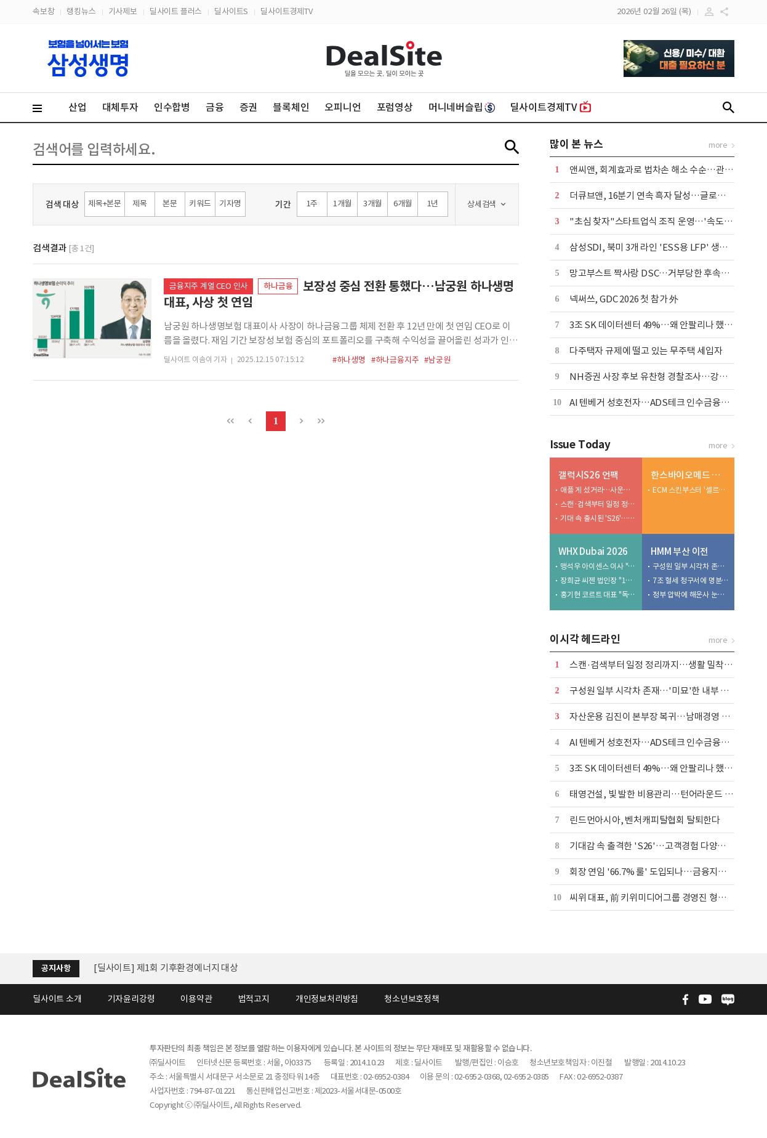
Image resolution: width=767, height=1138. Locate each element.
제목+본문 (104, 203)
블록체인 (291, 107)
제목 (139, 203)
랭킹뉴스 (80, 11)
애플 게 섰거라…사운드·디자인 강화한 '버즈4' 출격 (598, 490)
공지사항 (55, 968)
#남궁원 (437, 360)
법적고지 (254, 998)
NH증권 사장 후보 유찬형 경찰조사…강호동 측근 (662, 376)
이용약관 (196, 998)
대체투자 (120, 107)
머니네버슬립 (461, 107)
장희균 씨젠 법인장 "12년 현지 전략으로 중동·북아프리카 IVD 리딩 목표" (598, 580)
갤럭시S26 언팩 (588, 475)
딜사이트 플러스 (176, 11)
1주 (312, 203)
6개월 (402, 203)
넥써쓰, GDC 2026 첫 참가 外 (623, 299)
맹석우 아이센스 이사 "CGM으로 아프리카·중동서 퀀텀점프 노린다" (598, 566)
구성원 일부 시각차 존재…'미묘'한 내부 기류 (691, 566)
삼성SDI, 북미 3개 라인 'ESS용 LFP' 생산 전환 (658, 247)
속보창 (43, 11)
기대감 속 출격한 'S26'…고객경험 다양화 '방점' (659, 846)
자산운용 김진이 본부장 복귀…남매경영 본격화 (658, 716)
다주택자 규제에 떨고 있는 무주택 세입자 (646, 351)
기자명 (230, 203)
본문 (170, 203)
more (718, 145)
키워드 (200, 203)
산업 (77, 107)
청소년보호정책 (412, 998)
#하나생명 (349, 360)
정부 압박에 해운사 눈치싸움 (691, 595)
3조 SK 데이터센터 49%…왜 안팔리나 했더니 (655, 325)
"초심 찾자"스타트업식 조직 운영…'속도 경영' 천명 (666, 221)
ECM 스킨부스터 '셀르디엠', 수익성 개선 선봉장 (691, 490)
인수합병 (172, 107)
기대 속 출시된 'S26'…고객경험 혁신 (598, 518)
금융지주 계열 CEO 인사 (208, 286)
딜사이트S (231, 11)
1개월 (342, 203)
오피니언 (342, 107)
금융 (215, 107)
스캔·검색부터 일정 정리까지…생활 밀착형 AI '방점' (598, 504)
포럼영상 (395, 107)
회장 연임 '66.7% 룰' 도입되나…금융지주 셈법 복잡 (666, 872)
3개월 (372, 203)
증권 (248, 107)
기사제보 (122, 11)
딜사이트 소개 (57, 998)
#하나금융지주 (395, 360)
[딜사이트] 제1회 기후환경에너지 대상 (166, 968)
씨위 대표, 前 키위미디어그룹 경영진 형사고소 (656, 897)
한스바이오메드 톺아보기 (690, 475)
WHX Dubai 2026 (593, 551)
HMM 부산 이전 (680, 551)
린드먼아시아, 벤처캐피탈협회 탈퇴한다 (644, 820)
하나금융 (277, 286)
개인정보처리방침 (326, 998)
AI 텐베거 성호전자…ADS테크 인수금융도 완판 (658, 402)
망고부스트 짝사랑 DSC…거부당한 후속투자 (653, 273)
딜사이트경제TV (286, 11)
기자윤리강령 (131, 998)
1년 (433, 203)
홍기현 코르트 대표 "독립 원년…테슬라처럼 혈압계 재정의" (598, 595)
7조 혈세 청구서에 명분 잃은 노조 (691, 580)
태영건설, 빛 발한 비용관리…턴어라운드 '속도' (658, 794)
